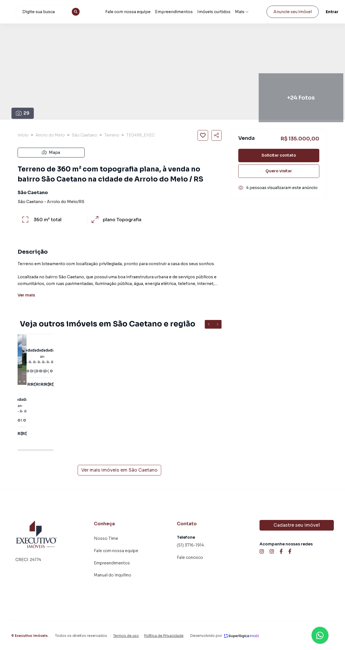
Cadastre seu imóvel (296, 525)
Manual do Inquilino (112, 575)
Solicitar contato (278, 155)
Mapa (51, 152)
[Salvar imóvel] (203, 135)
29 (23, 113)
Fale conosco (190, 557)
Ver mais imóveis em (119, 470)
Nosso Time (106, 538)
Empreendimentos (191, 11)
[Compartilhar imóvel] (216, 135)
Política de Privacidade (164, 635)
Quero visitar (278, 170)
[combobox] (76, 12)
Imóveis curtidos (222, 11)
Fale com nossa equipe (147, 11)
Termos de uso (126, 635)
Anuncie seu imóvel (288, 11)
